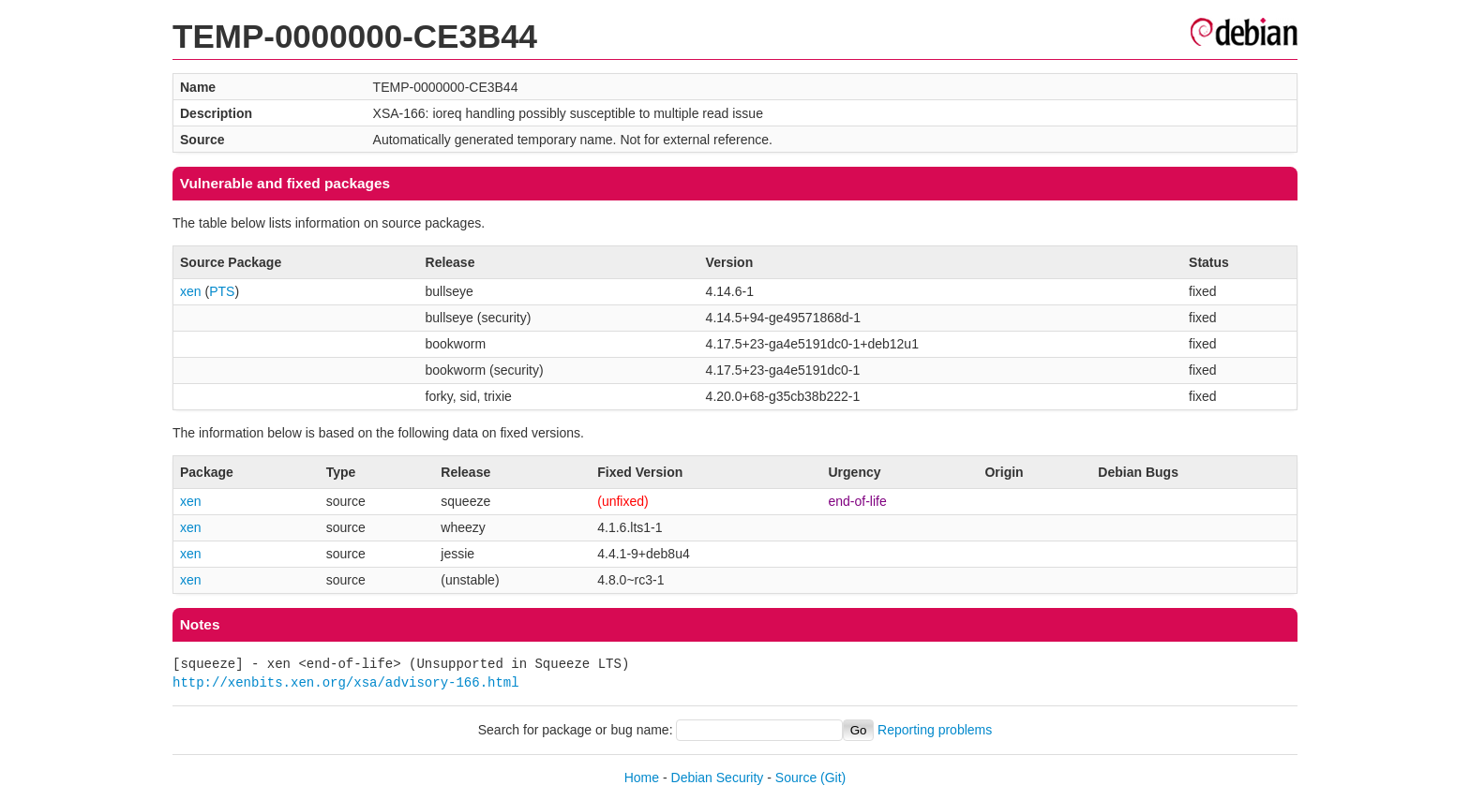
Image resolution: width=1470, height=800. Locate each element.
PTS (221, 291)
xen (191, 291)
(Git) (833, 777)
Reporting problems (935, 729)
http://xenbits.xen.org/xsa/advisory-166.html (345, 682)
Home (641, 777)
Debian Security (717, 777)
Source (796, 777)
